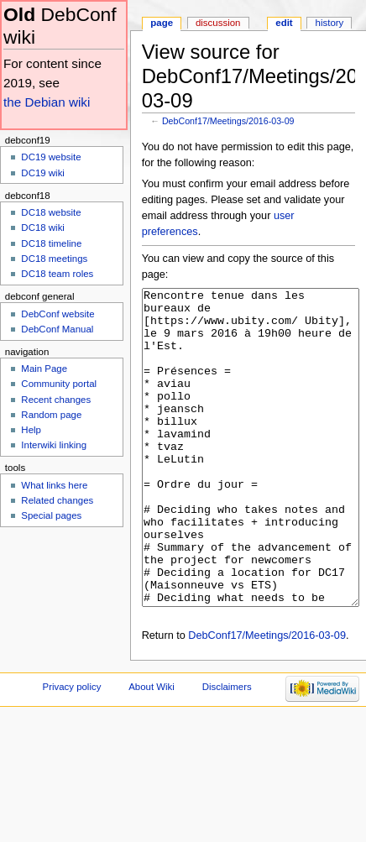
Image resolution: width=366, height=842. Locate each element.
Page (161, 23)
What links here (54, 485)
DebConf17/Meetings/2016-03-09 (228, 121)
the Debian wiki (46, 102)
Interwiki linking (53, 445)
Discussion (218, 23)
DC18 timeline (51, 243)
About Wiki (151, 750)
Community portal (59, 384)
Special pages (51, 515)
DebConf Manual (57, 329)
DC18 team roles (57, 274)
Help (31, 430)
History (330, 23)
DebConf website (57, 314)
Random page (51, 415)
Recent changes (56, 400)
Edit (283, 23)
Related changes (57, 500)
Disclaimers (227, 750)
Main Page (44, 368)
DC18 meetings (54, 259)
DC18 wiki (43, 227)
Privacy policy (72, 750)
